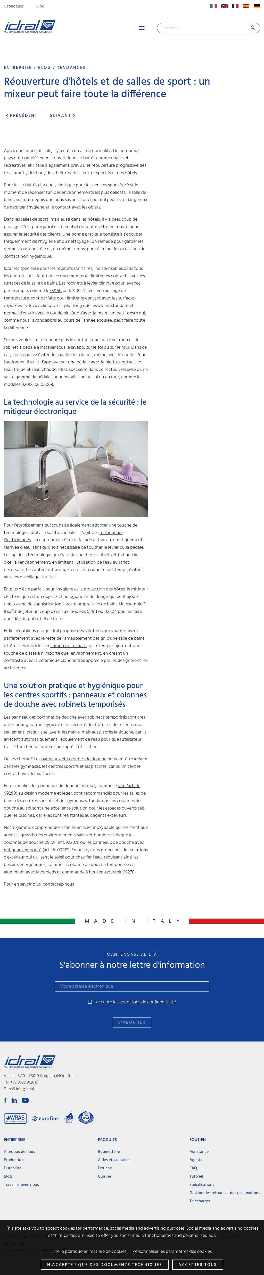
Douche (105, 1168)
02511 (91, 611)
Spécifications (201, 1184)
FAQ (193, 1168)
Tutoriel (196, 1176)
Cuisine (104, 1176)
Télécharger (199, 1201)
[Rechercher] (208, 28)
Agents (195, 1160)
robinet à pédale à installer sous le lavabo (44, 347)
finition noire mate (68, 646)
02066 (27, 384)
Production (14, 1160)
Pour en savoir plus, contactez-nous (39, 884)
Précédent (20, 115)
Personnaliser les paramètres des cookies (172, 1251)
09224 (51, 842)
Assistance (199, 1151)
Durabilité (12, 1168)
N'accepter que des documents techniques (104, 1265)
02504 (110, 611)
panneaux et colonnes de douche (73, 759)
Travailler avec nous (21, 1184)
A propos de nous (19, 1151)
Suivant (63, 115)
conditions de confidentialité (147, 1002)
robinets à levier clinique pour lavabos (104, 283)
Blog (40, 6)
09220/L (71, 842)
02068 (47, 384)
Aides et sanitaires (114, 1160)
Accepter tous (197, 1265)
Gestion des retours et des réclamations (224, 1193)
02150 (56, 291)
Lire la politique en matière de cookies (89, 1251)
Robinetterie (109, 1151)
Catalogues (14, 6)
